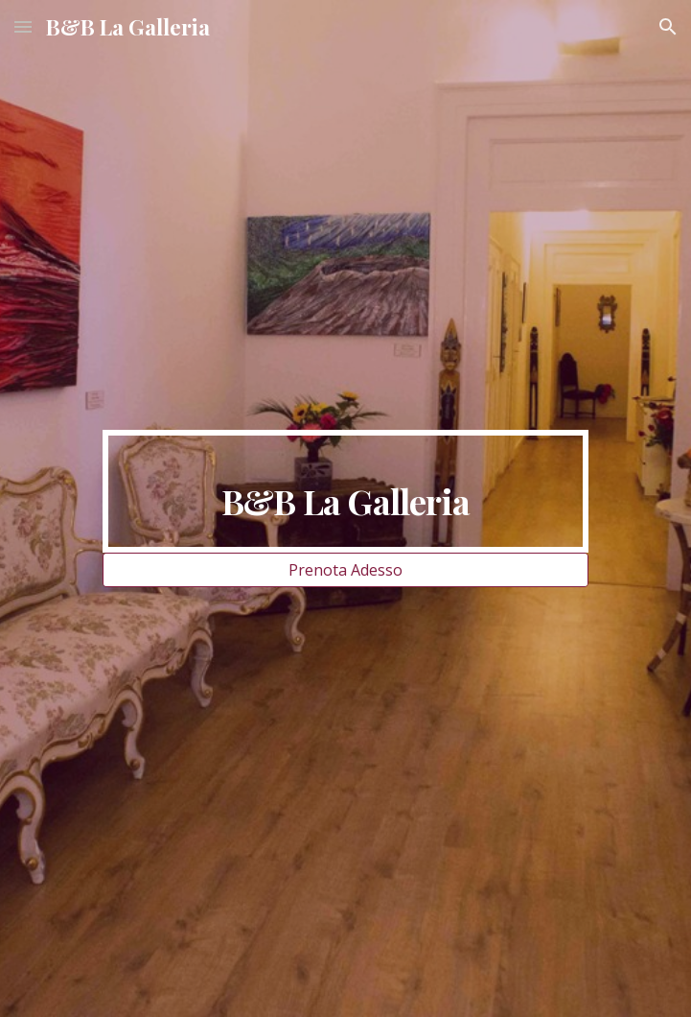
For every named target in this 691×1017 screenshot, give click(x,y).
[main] (345, 491)
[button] (23, 26)
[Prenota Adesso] (345, 570)
